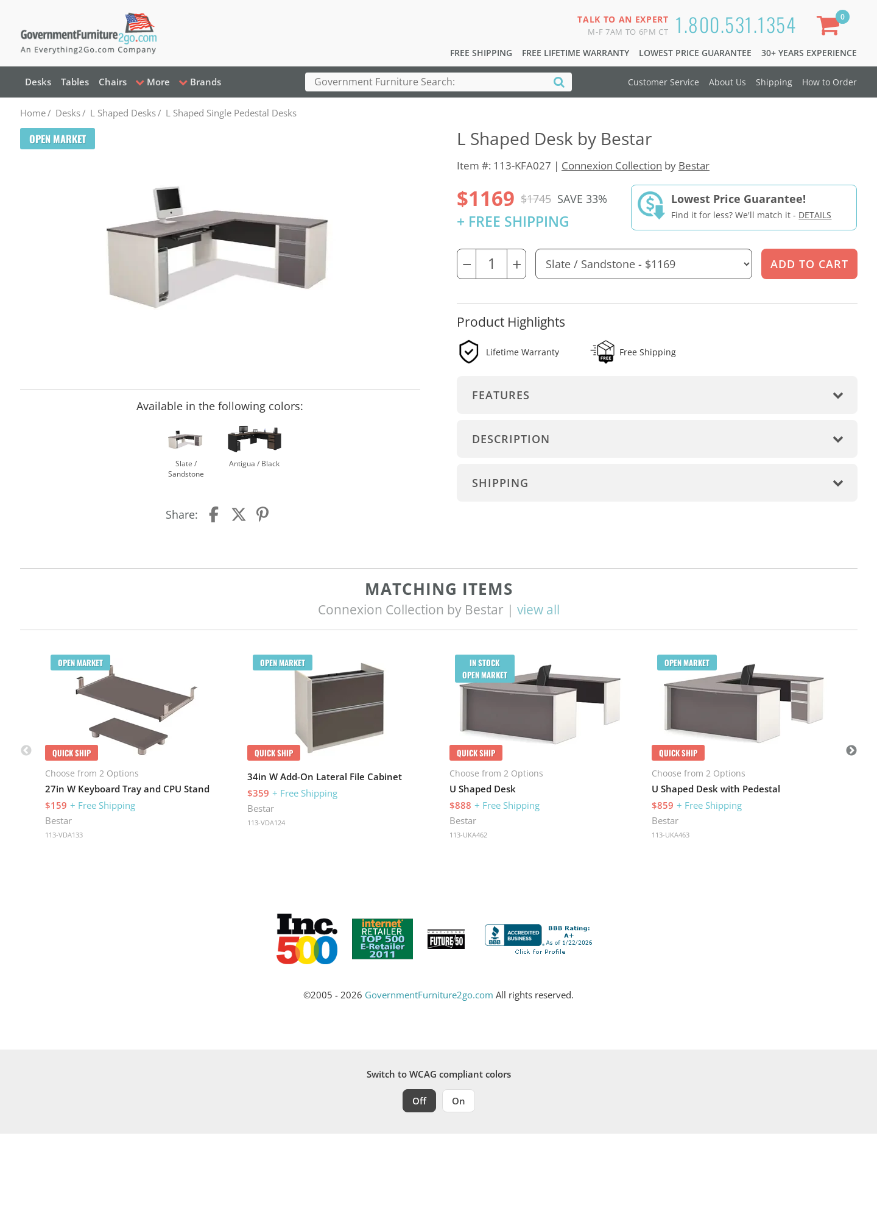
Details (814, 215)
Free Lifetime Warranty (575, 53)
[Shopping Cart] (830, 28)
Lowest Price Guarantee (695, 53)
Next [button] (851, 751)
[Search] (559, 81)
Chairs (113, 82)
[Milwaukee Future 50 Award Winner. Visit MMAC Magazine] (446, 939)
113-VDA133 (64, 834)
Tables (75, 82)
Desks (38, 82)
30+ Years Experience (809, 53)
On (458, 1101)
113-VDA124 (266, 822)
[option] (136, 751)
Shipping (774, 82)
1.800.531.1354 (735, 24)
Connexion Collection (612, 165)
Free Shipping (481, 53)
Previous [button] (26, 751)
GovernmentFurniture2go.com (429, 995)
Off (419, 1101)
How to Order (829, 82)
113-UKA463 (670, 834)
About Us (727, 82)
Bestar (694, 165)
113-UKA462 (468, 834)
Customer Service (663, 82)
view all (538, 609)
